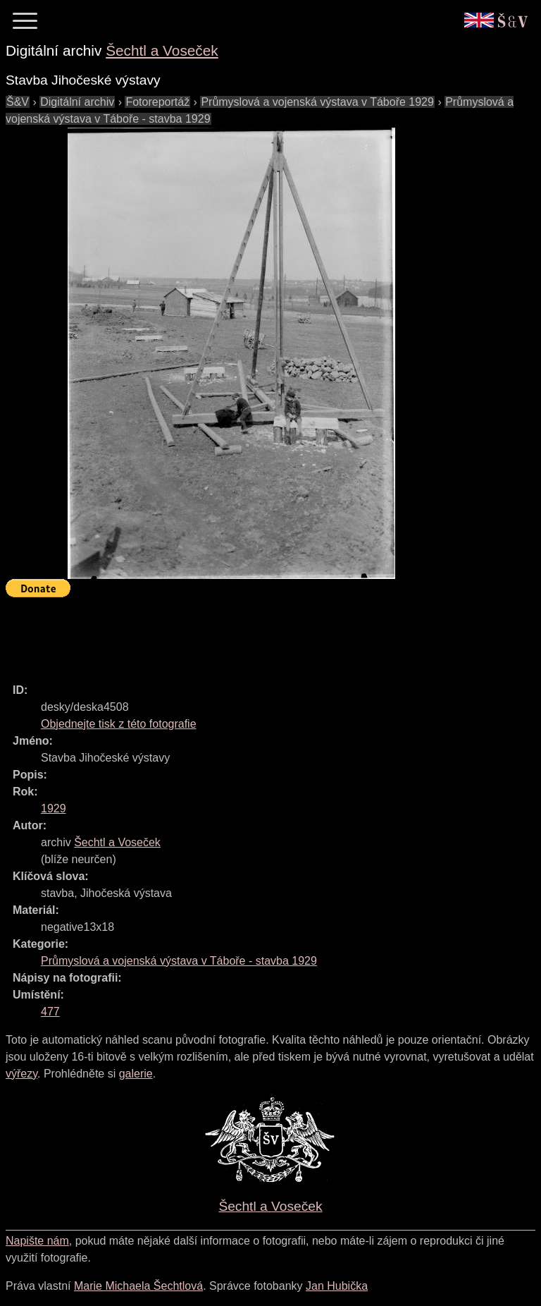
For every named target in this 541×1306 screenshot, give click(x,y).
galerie (136, 1074)
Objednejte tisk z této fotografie (119, 724)
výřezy (21, 1074)
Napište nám (37, 1241)
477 (50, 1012)
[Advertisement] (262, 634)
